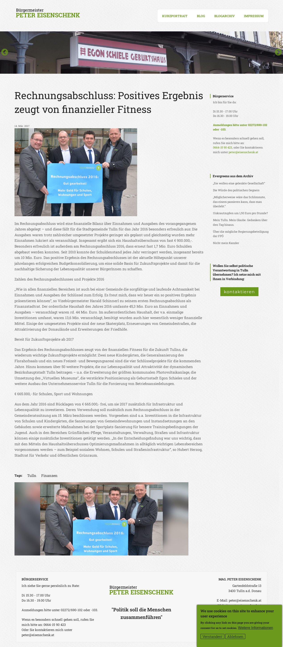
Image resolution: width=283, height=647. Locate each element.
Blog (201, 16)
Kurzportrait (175, 16)
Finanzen (49, 475)
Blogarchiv (224, 16)
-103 (222, 129)
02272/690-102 (257, 125)
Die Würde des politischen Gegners (236, 190)
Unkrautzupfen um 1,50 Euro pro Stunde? (240, 213)
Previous (4, 52)
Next (278, 52)
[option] (141, 52)
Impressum (254, 16)
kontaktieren (239, 291)
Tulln (31, 475)
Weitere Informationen (255, 628)
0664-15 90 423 (222, 147)
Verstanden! (212, 637)
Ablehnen (235, 637)
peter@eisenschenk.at (243, 152)
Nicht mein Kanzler (226, 243)
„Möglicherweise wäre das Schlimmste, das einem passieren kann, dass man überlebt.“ (239, 201)
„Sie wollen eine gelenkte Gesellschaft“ (239, 183)
